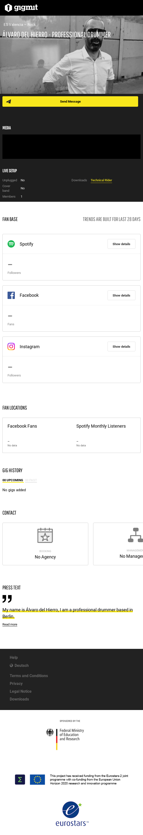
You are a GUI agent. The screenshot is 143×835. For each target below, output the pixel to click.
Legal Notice (21, 691)
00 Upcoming (13, 480)
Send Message (70, 101)
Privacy (16, 683)
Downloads (19, 699)
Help (14, 657)
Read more (9, 624)
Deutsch (22, 665)
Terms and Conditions (29, 675)
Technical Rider (101, 180)
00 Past (31, 480)
